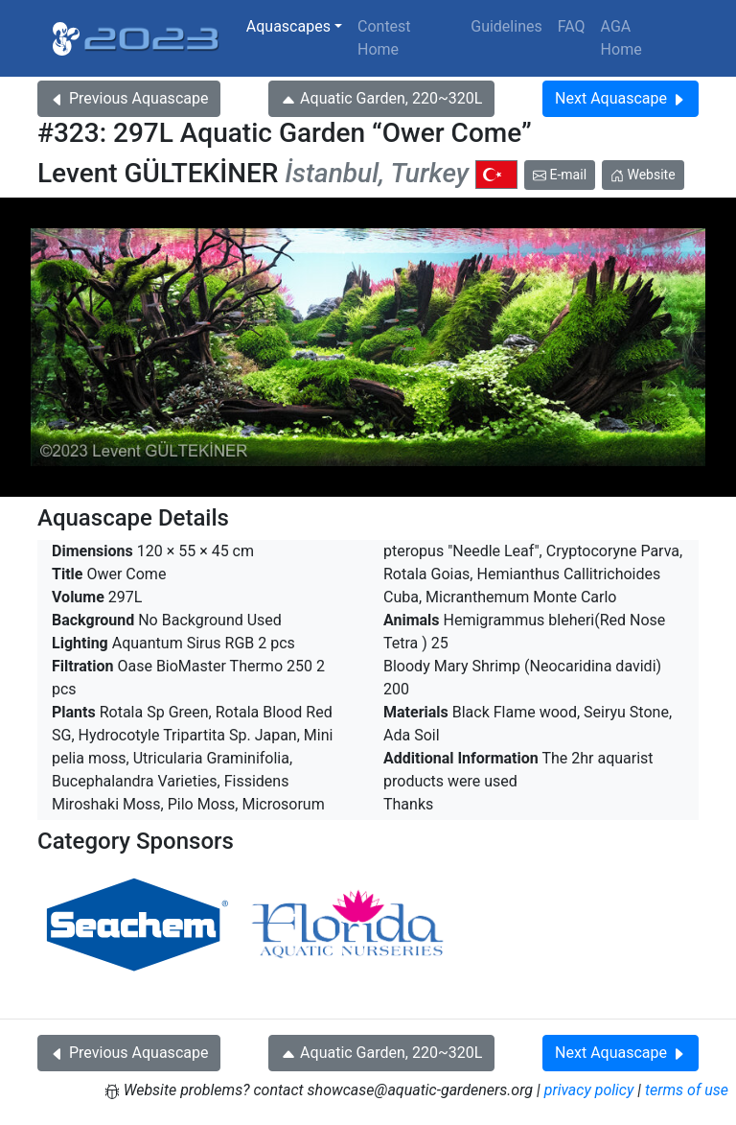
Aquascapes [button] (288, 26)
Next (620, 98)
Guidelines (506, 26)
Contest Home (384, 38)
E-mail (559, 174)
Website (643, 174)
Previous (129, 98)
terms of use (686, 1090)
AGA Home (621, 38)
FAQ (572, 26)
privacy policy (589, 1090)
